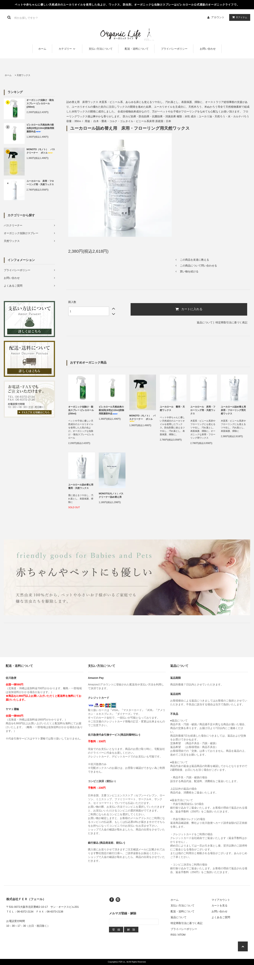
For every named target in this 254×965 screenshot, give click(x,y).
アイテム (238, 17)
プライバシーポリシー (174, 48)
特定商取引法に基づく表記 (231, 322)
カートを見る (219, 905)
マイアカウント (221, 899)
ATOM (181, 934)
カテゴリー (67, 48)
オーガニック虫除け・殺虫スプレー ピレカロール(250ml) (40, 103)
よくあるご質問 (221, 917)
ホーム (42, 48)
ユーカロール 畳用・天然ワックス (172, 408)
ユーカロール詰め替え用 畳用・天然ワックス (81, 486)
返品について (205, 322)
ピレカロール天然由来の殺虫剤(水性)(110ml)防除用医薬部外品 (40, 128)
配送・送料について (137, 48)
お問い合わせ (208, 48)
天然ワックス (23, 75)
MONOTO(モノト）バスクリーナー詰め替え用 (111, 495)
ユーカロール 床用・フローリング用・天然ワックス (40, 183)
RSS (173, 934)
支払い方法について (101, 48)
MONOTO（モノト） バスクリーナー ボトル (41, 151)
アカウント (217, 17)
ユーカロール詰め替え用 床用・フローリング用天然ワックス (234, 410)
